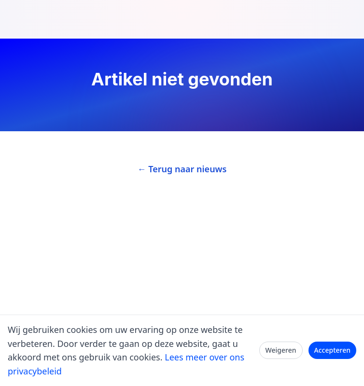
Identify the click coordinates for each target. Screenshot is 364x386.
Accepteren (332, 350)
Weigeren (281, 350)
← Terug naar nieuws (182, 169)
